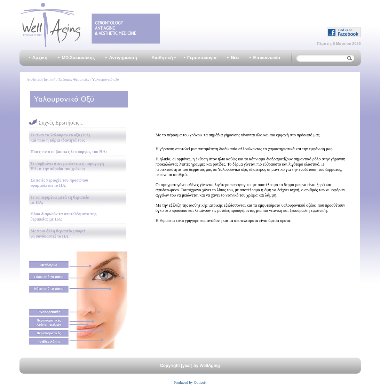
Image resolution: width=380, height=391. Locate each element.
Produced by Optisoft (190, 382)
